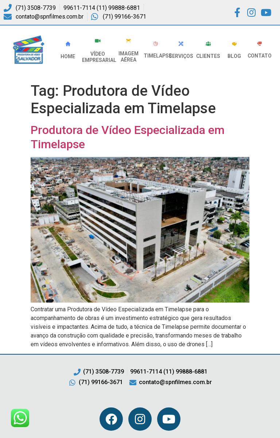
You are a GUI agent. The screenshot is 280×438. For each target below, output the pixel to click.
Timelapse (158, 56)
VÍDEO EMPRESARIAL (99, 57)
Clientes (208, 56)
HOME (68, 56)
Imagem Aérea (128, 57)
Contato (260, 56)
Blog (234, 56)
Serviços (181, 56)
